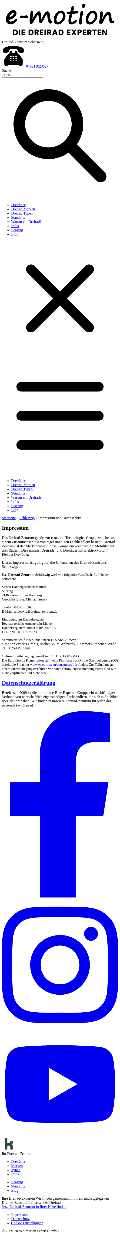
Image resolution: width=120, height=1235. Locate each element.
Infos (15, 226)
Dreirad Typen (22, 213)
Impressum (19, 1215)
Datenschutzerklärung (28, 683)
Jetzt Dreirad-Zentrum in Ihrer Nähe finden (34, 1207)
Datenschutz (20, 1219)
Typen (15, 1170)
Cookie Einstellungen (27, 1223)
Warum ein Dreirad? (26, 222)
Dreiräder (18, 205)
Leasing (17, 230)
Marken (17, 1166)
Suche (6, 70)
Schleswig (27, 518)
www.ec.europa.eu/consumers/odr (53, 664)
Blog (14, 234)
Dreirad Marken (23, 209)
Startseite (9, 518)
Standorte (18, 217)
